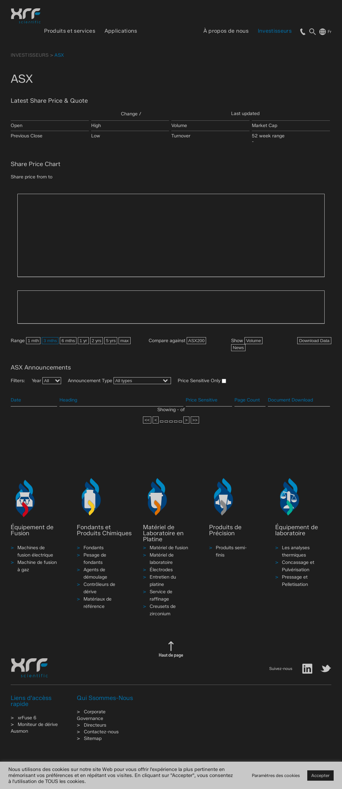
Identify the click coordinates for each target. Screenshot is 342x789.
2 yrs (97, 340)
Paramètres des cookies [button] (276, 775)
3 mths (50, 340)
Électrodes (161, 570)
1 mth (33, 340)
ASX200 (196, 340)
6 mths (68, 340)
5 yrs (111, 340)
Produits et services (69, 31)
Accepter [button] (320, 775)
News (238, 347)
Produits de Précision (225, 530)
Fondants (93, 548)
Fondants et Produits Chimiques (104, 530)
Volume (253, 340)
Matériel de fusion (169, 548)
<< (147, 420)
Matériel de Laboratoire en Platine (163, 533)
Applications (121, 31)
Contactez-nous (101, 732)
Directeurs (95, 725)
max (124, 340)
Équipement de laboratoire (296, 530)
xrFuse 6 (27, 718)
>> (195, 420)
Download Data (314, 340)
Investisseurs (275, 31)
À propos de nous (225, 31)
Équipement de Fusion (32, 530)
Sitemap (93, 738)
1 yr (83, 340)
